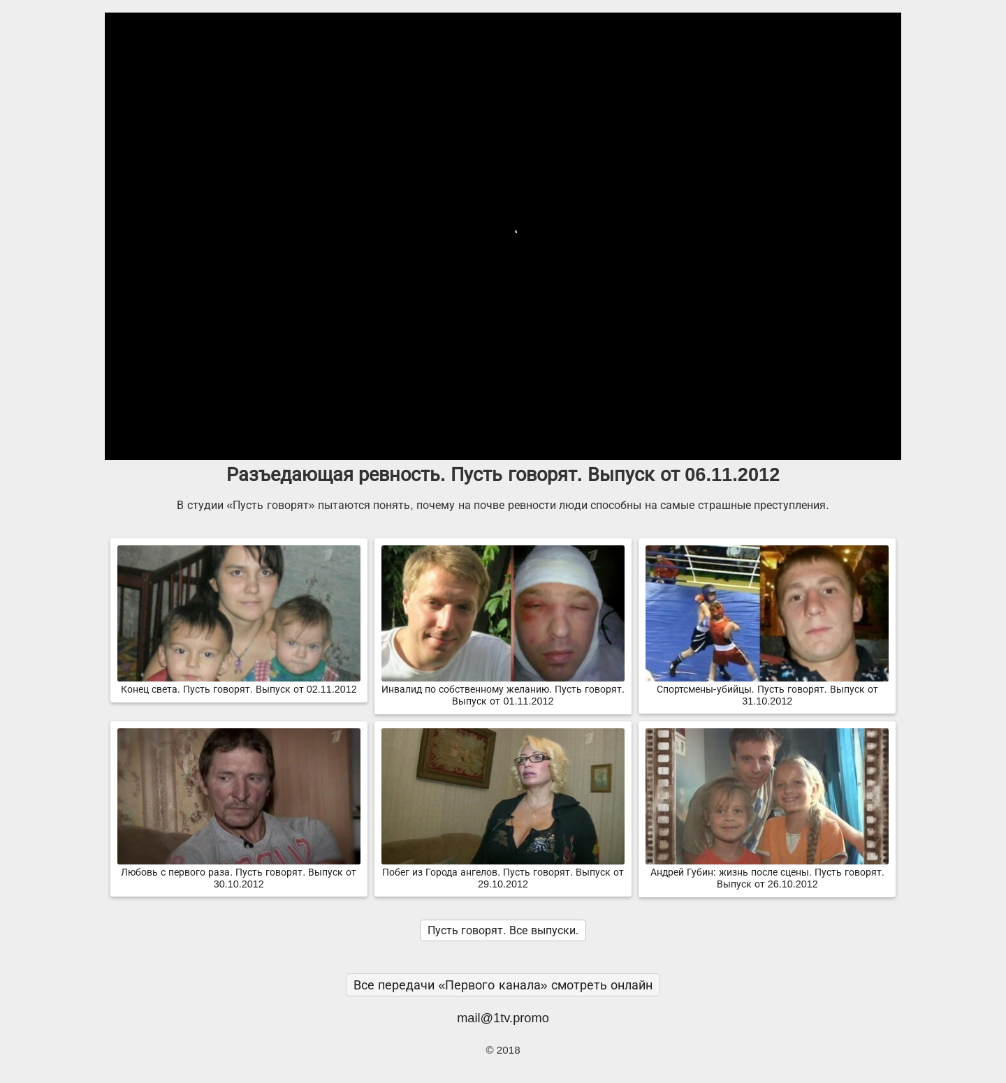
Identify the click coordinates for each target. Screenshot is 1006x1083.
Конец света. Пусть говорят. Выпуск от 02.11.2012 (238, 683)
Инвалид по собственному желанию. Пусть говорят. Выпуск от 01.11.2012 (503, 689)
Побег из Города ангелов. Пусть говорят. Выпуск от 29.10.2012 (503, 872)
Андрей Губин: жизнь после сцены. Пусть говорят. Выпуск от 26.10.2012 (767, 872)
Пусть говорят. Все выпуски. (503, 930)
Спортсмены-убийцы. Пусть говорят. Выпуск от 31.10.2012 (767, 689)
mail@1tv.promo (503, 1017)
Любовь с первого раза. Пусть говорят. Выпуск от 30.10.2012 (238, 872)
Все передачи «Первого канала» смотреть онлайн (503, 985)
